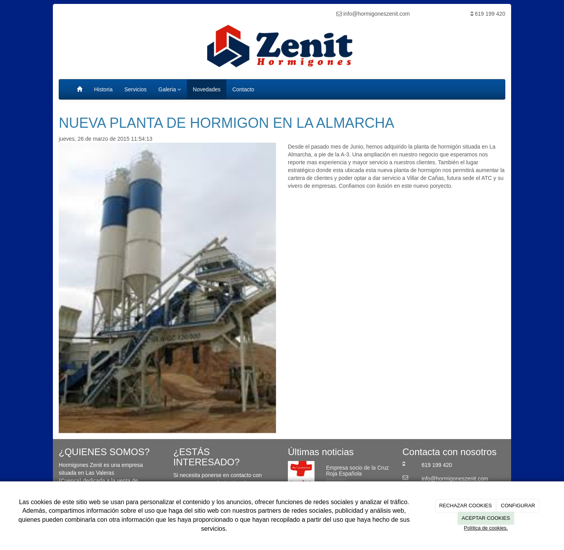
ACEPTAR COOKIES (486, 518)
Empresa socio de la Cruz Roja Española (357, 471)
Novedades (207, 89)
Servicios (135, 89)
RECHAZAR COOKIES (465, 505)
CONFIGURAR (518, 505)
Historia (103, 89)
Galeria (169, 89)
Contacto (243, 89)
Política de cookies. (486, 528)
